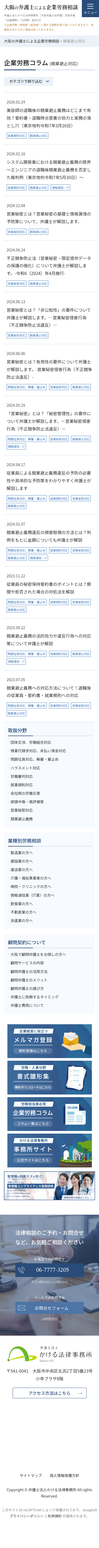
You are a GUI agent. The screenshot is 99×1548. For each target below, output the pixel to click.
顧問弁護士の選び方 (27, 988)
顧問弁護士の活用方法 (29, 971)
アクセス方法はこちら (49, 1393)
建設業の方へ (22, 861)
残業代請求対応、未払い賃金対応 (38, 750)
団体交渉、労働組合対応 (31, 742)
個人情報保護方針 (64, 1475)
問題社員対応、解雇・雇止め (35, 759)
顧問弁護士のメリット (29, 980)
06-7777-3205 (52, 1270)
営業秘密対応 (22, 810)
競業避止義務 (22, 818)
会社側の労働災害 (25, 793)
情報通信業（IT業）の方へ (33, 895)
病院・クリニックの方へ (31, 886)
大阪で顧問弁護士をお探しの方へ (38, 954)
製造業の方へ (22, 852)
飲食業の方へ (22, 903)
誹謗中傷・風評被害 (27, 801)
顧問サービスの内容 (27, 962)
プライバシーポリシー (27, 1515)
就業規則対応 (22, 784)
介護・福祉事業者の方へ (31, 878)
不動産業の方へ (23, 912)
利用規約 (55, 1515)
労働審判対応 (22, 776)
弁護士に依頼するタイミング (35, 996)
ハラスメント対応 (25, 767)
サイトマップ (31, 1475)
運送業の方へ (22, 869)
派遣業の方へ (22, 920)
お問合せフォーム (52, 1308)
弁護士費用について (27, 1005)
